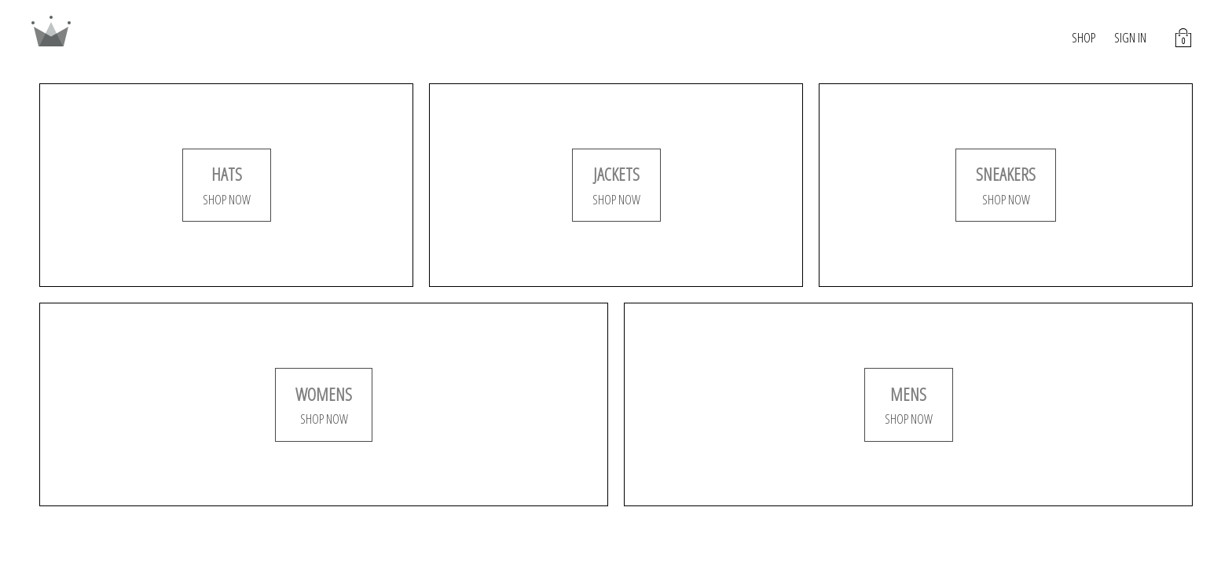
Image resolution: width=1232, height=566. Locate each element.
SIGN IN (1130, 37)
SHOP (1083, 37)
